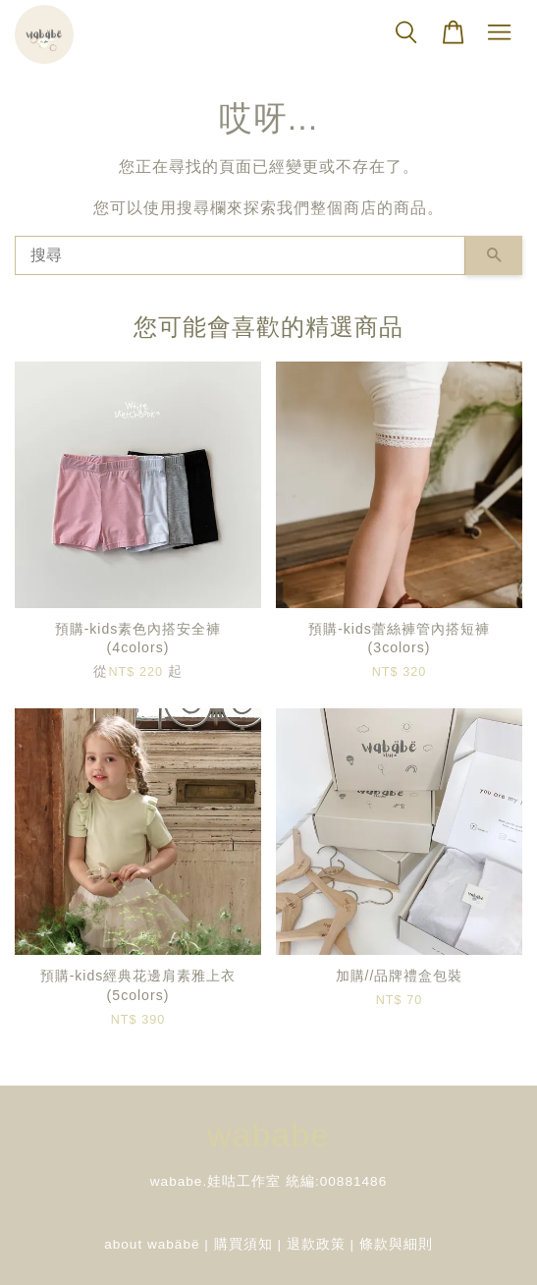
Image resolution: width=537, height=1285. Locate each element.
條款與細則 (396, 1244)
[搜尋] (240, 255)
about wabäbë (151, 1244)
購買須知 (243, 1244)
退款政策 (316, 1244)
